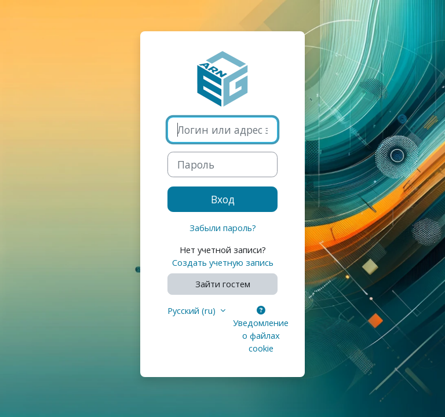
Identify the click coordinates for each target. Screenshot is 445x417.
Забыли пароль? (222, 227)
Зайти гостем (222, 284)
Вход (223, 199)
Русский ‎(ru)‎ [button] (192, 310)
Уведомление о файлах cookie (261, 330)
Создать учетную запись (222, 262)
